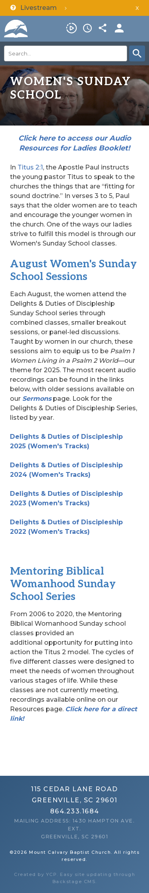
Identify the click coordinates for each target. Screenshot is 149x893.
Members (119, 28)
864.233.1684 (74, 811)
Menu (139, 28)
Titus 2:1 (30, 167)
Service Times (87, 28)
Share (103, 28)
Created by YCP (35, 874)
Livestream (71, 28)
